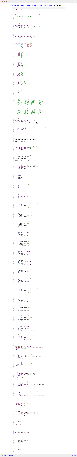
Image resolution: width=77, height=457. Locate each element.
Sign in (75, 1)
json (75, 455)
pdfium (14, 5)
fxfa (47, 5)
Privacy (9, 455)
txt (72, 455)
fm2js (50, 5)
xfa (45, 5)
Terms (12, 455)
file (34, 7)
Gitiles (6, 455)
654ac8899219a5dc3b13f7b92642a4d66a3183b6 (31, 5)
